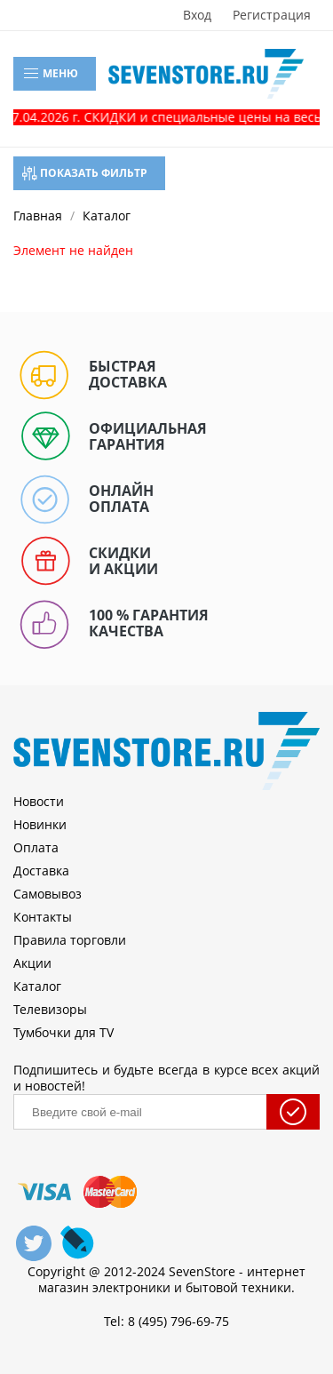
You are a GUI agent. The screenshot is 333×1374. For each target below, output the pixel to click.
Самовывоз (47, 893)
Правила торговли (69, 939)
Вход (197, 15)
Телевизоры (50, 1009)
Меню (50, 74)
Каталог (37, 986)
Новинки (40, 824)
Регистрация (272, 15)
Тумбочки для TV (63, 1032)
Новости (38, 801)
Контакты (42, 916)
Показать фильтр (84, 172)
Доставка (41, 870)
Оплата (36, 847)
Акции (32, 963)
